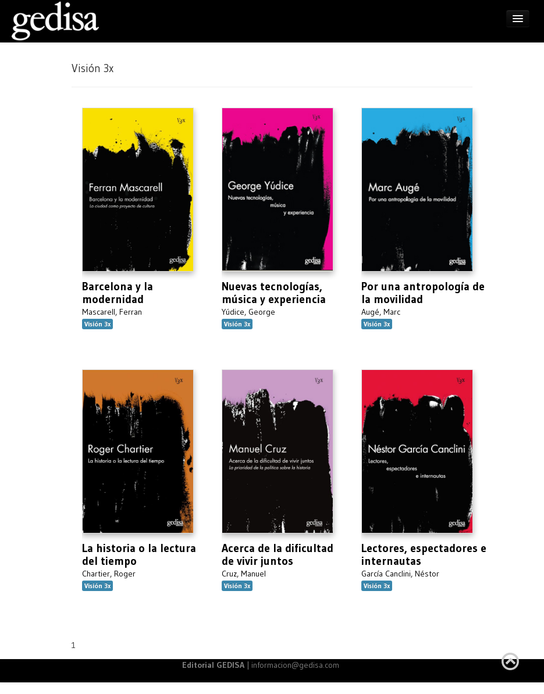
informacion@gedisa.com (295, 665)
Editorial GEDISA (213, 665)
